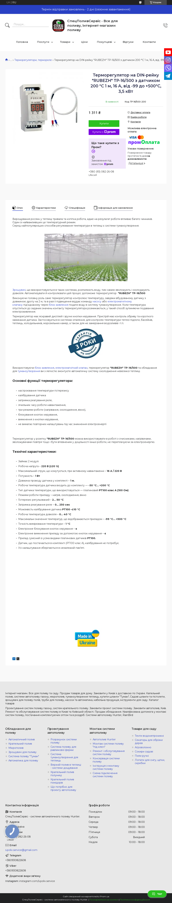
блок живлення (58, 304)
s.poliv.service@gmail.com (21, 850)
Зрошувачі (19, 289)
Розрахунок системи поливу (64, 741)
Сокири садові (144, 751)
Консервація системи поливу (106, 760)
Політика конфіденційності (135, 899)
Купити (104, 123)
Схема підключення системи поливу (105, 775)
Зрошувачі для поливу (22, 752)
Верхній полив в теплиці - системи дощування (66, 766)
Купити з (104, 132)
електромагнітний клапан (71, 367)
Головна (22, 42)
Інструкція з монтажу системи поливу (106, 767)
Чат (157, 893)
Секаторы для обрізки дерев (149, 741)
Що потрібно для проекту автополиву (63, 788)
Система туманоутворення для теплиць (64, 757)
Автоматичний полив (21, 739)
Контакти (149, 42)
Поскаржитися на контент (104, 899)
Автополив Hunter (104, 739)
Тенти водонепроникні (149, 735)
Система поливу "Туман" (23, 756)
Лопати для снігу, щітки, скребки (150, 761)
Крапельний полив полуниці (62, 774)
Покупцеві (104, 42)
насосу (97, 301)
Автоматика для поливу (23, 760)
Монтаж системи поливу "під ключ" (108, 745)
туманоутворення (29, 371)
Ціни (84, 42)
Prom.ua (104, 896)
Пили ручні (142, 755)
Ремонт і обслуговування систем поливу (109, 752)
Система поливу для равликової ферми (63, 748)
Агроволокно (143, 747)
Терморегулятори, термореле (33, 60)
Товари (65, 42)
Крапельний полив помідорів (62, 781)
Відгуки (128, 42)
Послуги (43, 42)
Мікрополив (16, 747)
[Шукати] (7, 25)
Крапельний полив (20, 743)
